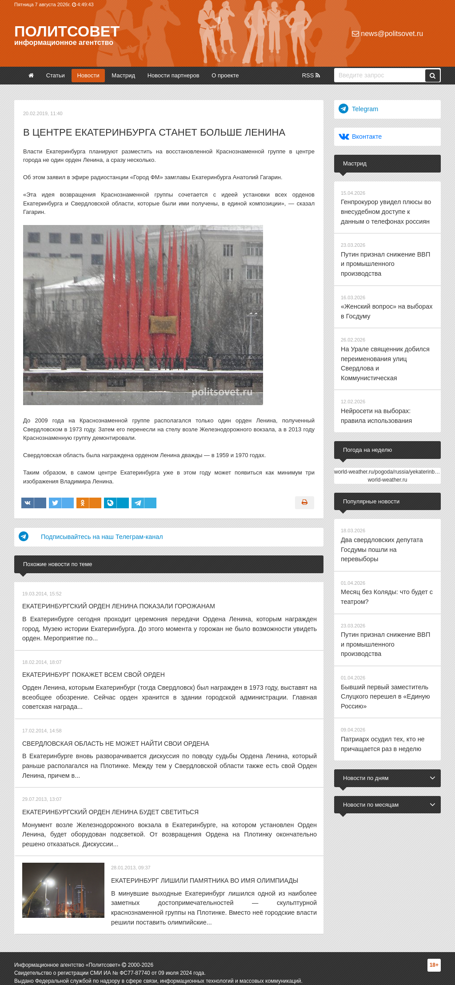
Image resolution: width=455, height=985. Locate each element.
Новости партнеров (174, 75)
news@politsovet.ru (387, 33)
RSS (311, 75)
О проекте (225, 75)
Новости (88, 75)
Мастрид (123, 75)
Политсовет (67, 31)
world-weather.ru (387, 443)
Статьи (55, 75)
